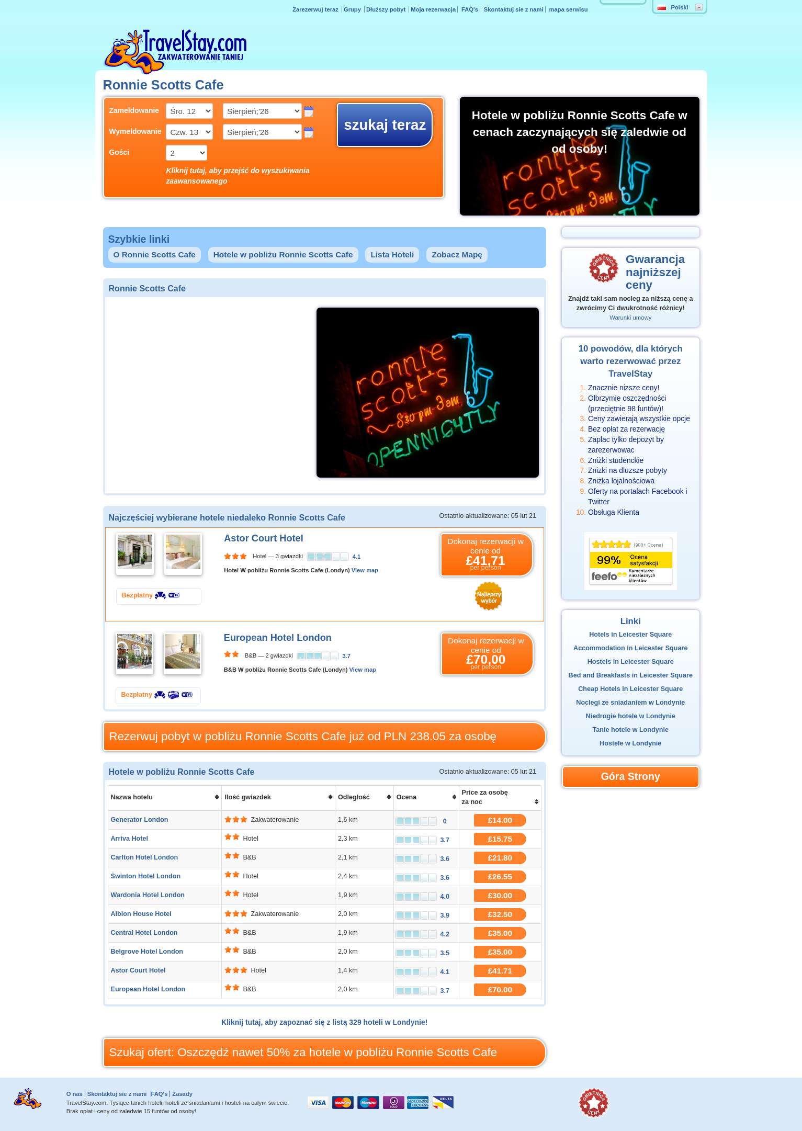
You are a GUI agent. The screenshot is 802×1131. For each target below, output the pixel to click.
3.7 (347, 656)
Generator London (139, 819)
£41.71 (500, 970)
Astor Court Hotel (263, 538)
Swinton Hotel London (146, 876)
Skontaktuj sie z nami (514, 9)
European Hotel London (278, 637)
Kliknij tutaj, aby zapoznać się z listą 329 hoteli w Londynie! (324, 1022)
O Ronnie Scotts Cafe (155, 254)
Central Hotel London (144, 932)
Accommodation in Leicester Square (630, 648)
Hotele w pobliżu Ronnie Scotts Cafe (283, 254)
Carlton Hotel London (144, 857)
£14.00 (500, 820)
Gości (119, 152)
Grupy (353, 9)
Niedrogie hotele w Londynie (630, 716)
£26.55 (500, 876)
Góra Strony (630, 776)
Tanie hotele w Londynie (631, 729)
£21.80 (500, 857)
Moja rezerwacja (433, 9)
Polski (673, 7)
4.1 (357, 556)
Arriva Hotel (129, 838)
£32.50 (500, 914)
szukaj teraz (385, 125)
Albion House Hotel (141, 914)
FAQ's (469, 9)
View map (365, 570)
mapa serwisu (568, 9)
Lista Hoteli (392, 254)
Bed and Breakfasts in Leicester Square (631, 675)
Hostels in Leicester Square (631, 661)
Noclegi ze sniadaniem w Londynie (630, 702)
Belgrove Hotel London (147, 951)
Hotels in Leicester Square (630, 634)
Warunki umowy (630, 317)
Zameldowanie (130, 110)
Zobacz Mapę (457, 254)
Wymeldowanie (130, 131)
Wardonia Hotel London (148, 895)
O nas (74, 1094)
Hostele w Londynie (630, 743)
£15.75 (500, 838)
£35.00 (500, 933)
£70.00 (500, 989)
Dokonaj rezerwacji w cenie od (485, 555)
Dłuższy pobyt (386, 9)
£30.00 (500, 895)
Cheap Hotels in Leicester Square (630, 689)
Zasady (182, 1094)
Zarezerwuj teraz (316, 9)
